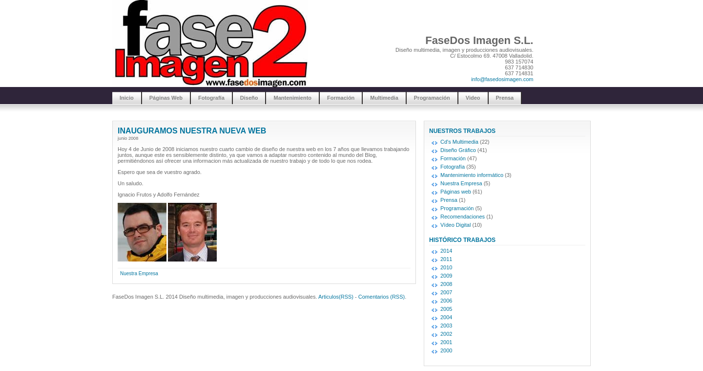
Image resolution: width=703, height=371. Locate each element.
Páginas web (455, 192)
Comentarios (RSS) (381, 297)
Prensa (505, 98)
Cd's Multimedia (459, 142)
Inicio (127, 98)
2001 (446, 342)
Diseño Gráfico (458, 150)
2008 (446, 284)
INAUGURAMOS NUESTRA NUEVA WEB (192, 131)
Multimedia (384, 98)
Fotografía (211, 98)
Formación (340, 98)
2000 (446, 350)
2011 (446, 259)
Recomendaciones (462, 216)
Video (473, 98)
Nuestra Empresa (139, 273)
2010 (446, 267)
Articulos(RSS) (335, 297)
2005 (446, 309)
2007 (446, 292)
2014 (446, 251)
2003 (446, 325)
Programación (432, 98)
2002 (446, 334)
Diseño (249, 98)
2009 (446, 276)
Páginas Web (166, 98)
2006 (446, 301)
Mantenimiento (292, 98)
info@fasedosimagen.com (502, 79)
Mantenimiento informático (471, 175)
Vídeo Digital (455, 225)
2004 (446, 317)
